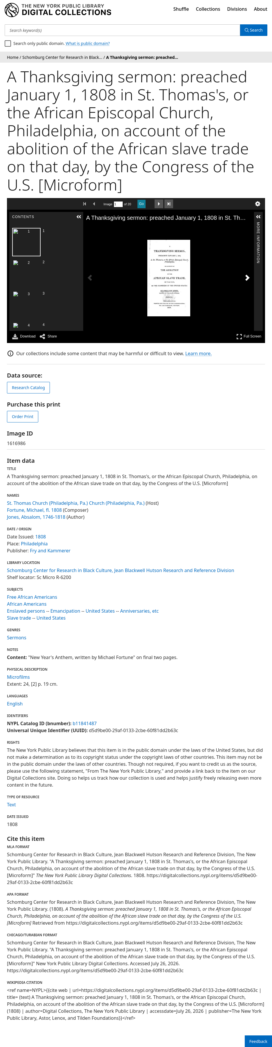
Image (108, 204)
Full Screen (249, 336)
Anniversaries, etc (139, 611)
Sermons (16, 637)
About (260, 9)
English (15, 704)
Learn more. (198, 353)
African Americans (26, 604)
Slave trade (19, 618)
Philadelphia (34, 543)
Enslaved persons (26, 611)
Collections (208, 9)
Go (141, 204)
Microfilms (18, 677)
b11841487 (84, 723)
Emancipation (65, 611)
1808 (40, 537)
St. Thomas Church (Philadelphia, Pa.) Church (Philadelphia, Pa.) (75, 503)
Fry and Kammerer (50, 550)
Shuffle (181, 9)
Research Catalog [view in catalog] (28, 387)
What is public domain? (88, 43)
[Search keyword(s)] (122, 30)
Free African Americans (32, 597)
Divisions (237, 9)
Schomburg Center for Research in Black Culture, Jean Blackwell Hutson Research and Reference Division (120, 570)
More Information (258, 224)
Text (11, 804)
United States (100, 611)
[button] (79, 217)
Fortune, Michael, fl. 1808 (34, 510)
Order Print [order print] (22, 416)
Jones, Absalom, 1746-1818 (36, 517)
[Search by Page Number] (118, 204)
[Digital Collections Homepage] (58, 10)
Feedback (258, 1041)
